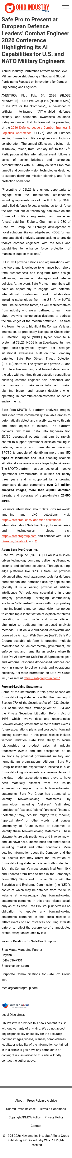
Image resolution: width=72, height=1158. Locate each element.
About (19, 1100)
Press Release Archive (42, 1100)
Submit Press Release (21, 1109)
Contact (36, 1126)
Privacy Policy (54, 1117)
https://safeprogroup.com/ (42, 678)
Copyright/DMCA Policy (25, 1117)
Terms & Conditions (52, 1109)
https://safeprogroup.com (19, 536)
